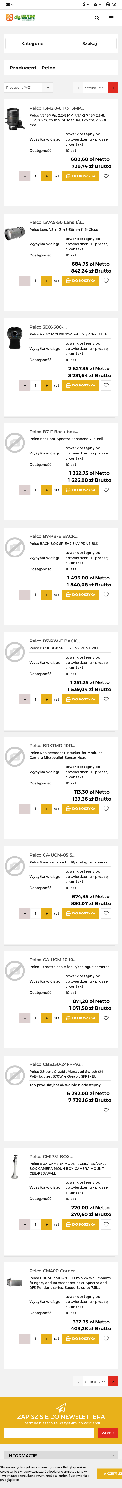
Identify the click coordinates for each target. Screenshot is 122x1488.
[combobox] (28, 87)
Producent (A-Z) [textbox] (18, 87)
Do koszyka (80, 176)
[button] (110, 4)
